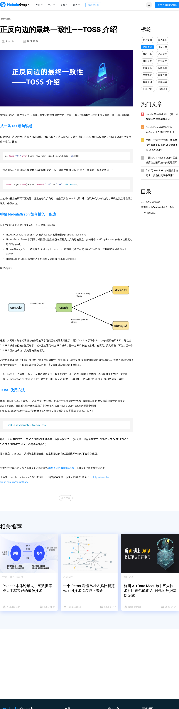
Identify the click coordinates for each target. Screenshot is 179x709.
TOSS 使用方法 (148, 212)
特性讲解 (66, 498)
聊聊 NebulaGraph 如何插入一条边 (157, 207)
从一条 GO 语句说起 (150, 202)
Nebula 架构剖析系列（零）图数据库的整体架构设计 (162, 117)
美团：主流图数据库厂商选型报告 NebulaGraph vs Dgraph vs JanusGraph (161, 145)
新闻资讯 (147, 68)
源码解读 (162, 82)
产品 (40, 5)
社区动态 (147, 61)
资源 (64, 5)
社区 (77, 5)
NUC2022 (148, 89)
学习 (52, 5)
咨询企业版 (93, 5)
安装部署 (147, 75)
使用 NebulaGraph (167, 5)
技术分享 (147, 54)
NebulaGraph (14, 607)
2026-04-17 (103, 607)
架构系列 (147, 82)
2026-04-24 (42, 607)
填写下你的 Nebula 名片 (61, 467)
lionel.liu (7, 41)
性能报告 (163, 89)
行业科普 (162, 61)
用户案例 (147, 40)
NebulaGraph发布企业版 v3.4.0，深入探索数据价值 (160, 129)
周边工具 (162, 40)
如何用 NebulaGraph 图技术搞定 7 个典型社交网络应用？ (162, 173)
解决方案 (162, 75)
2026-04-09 (164, 607)
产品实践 (162, 54)
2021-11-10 (30, 41)
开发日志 (162, 47)
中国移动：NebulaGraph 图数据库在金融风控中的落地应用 (161, 160)
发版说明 (162, 68)
